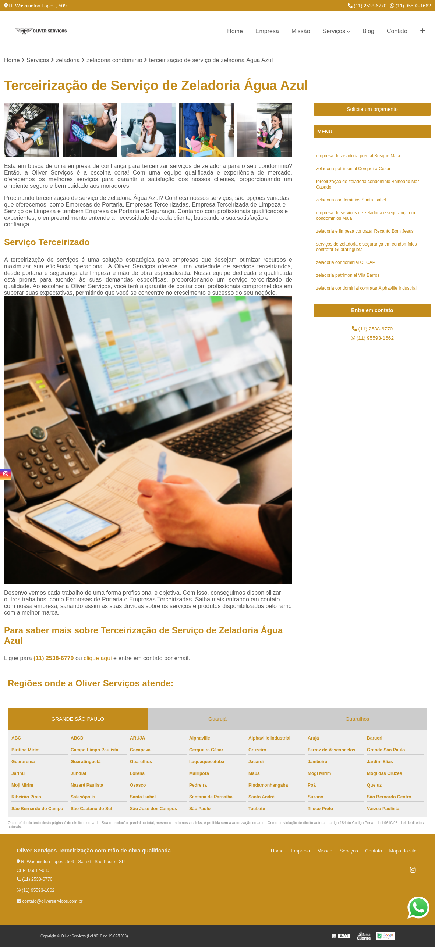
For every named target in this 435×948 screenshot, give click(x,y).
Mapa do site (404, 852)
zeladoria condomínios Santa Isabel (351, 206)
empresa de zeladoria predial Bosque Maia (358, 157)
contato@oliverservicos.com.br (50, 902)
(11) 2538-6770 (367, 5)
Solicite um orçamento (372, 110)
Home (235, 31)
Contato (397, 31)
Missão (300, 31)
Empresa (267, 31)
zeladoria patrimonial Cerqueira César (353, 171)
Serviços (334, 31)
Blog (368, 31)
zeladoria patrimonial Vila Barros (348, 289)
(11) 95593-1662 (410, 5)
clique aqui (98, 659)
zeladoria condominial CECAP (345, 275)
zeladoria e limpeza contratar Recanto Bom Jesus (365, 240)
